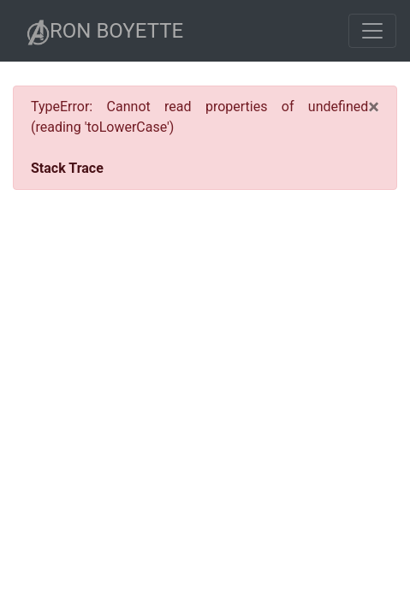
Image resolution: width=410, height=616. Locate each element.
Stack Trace (67, 168)
